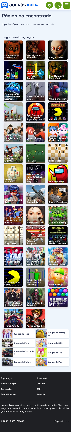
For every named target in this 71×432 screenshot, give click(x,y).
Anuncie (41, 394)
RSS (39, 389)
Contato (41, 383)
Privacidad (42, 378)
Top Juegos (6, 378)
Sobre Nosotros (8, 394)
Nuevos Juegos (8, 383)
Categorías (6, 389)
